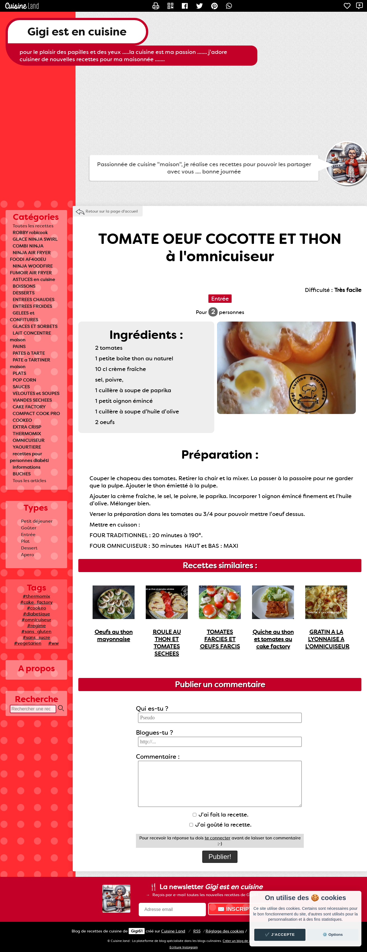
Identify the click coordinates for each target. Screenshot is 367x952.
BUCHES (21, 474)
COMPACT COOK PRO (36, 413)
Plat (25, 541)
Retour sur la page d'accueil (112, 211)
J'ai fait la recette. (220, 814)
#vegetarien (27, 643)
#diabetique (36, 614)
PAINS (19, 346)
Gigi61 (136, 931)
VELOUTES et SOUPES (36, 393)
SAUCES (21, 387)
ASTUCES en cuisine (34, 279)
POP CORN (24, 380)
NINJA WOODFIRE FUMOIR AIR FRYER (31, 269)
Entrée (28, 534)
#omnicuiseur (36, 620)
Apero (27, 555)
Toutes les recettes (33, 226)
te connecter (217, 838)
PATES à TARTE (29, 353)
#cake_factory (36, 602)
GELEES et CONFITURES (24, 316)
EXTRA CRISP (27, 427)
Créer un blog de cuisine (241, 941)
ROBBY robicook (30, 232)
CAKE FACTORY (29, 407)
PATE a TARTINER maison (30, 363)
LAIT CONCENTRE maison (30, 336)
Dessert (29, 548)
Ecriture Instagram (184, 947)
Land (173, 931)
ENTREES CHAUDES (33, 300)
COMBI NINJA (28, 246)
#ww (53, 643)
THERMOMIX (27, 434)
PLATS (19, 373)
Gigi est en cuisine (76, 31)
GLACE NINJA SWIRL (35, 239)
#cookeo (36, 608)
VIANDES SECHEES (32, 400)
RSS (197, 931)
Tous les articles (29, 481)
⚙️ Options (333, 934)
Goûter (28, 528)
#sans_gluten (36, 631)
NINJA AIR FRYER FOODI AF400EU (30, 256)
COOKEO (22, 420)
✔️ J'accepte (280, 934)
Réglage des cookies (225, 931)
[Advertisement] (183, 110)
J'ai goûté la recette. (220, 824)
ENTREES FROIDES (32, 306)
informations (26, 467)
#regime (36, 626)
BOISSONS (24, 286)
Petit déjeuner (37, 521)
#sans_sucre (36, 637)
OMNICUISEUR (28, 440)
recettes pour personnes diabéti (29, 457)
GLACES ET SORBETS (35, 326)
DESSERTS (23, 293)
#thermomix (36, 596)
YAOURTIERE (27, 447)
